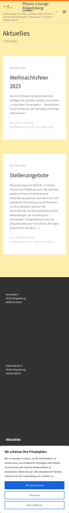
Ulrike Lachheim (24, 123)
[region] (34, 479)
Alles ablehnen (34, 505)
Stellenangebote (29, 175)
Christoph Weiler (25, 237)
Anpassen (34, 495)
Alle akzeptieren (35, 485)
